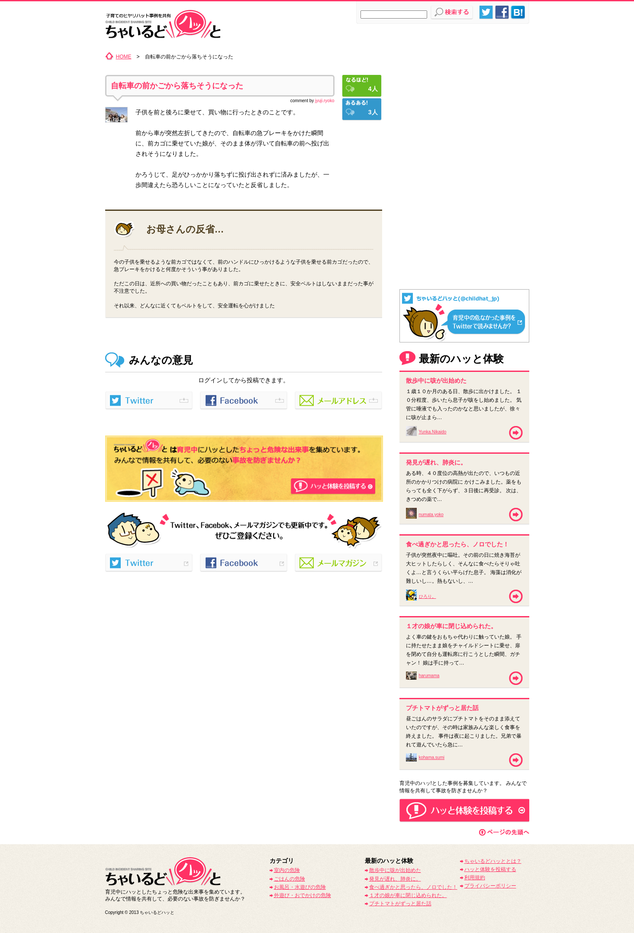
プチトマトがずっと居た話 (400, 904)
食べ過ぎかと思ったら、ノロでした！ (413, 887)
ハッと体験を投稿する (490, 869)
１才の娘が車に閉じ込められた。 (408, 895)
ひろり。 (427, 596)
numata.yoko (431, 514)
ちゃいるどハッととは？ (492, 861)
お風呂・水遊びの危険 (300, 887)
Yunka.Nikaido (433, 431)
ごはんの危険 (289, 879)
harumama (429, 675)
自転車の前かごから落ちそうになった (177, 85)
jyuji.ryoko (324, 100)
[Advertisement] (464, 106)
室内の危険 (287, 870)
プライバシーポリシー (490, 886)
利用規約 (474, 878)
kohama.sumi (431, 757)
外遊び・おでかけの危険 (302, 895)
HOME (124, 57)
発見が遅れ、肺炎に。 (395, 879)
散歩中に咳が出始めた (395, 870)
